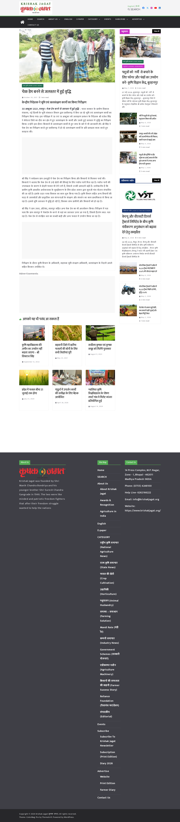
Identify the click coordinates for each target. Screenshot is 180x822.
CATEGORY (93, 19)
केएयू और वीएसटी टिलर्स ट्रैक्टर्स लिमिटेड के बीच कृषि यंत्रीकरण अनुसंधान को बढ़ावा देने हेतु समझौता (139, 224)
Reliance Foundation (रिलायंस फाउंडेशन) (109, 700)
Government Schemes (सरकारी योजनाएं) (110, 654)
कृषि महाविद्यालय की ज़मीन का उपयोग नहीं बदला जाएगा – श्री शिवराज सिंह (32, 351)
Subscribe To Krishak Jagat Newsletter (108, 741)
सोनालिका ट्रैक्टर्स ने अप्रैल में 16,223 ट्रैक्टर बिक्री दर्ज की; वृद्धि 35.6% (148, 289)
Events (107, 19)
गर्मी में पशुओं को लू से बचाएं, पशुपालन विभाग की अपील (148, 117)
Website (105, 777)
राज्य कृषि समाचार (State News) (32, 86)
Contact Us (33, 25)
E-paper (80, 19)
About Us (53, 19)
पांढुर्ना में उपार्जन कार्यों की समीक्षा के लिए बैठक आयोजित (66, 393)
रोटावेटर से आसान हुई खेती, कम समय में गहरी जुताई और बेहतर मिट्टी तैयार (148, 310)
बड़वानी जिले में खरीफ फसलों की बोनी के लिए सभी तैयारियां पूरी (66, 349)
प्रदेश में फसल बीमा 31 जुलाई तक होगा (32, 391)
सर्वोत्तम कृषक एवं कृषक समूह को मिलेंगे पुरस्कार (100, 347)
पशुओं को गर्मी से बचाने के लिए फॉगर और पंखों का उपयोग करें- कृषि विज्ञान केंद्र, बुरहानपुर (140, 77)
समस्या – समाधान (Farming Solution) (108, 616)
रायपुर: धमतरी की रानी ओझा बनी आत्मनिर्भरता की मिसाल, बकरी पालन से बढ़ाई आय (148, 136)
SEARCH (40, 19)
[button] (59, 19)
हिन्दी (137, 6)
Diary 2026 (106, 763)
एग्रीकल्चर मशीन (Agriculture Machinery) (137, 211)
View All (156, 31)
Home (30, 19)
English (131, 6)
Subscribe (120, 19)
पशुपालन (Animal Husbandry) (133, 66)
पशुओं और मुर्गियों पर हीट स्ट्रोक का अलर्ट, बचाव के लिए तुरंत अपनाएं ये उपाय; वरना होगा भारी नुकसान (148, 159)
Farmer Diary (107, 790)
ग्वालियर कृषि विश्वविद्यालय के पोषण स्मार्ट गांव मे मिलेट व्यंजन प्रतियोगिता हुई (100, 395)
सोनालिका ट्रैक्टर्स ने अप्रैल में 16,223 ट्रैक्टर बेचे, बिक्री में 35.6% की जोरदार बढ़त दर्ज (148, 268)
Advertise (137, 19)
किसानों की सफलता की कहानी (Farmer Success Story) (109, 685)
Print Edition (107, 783)
